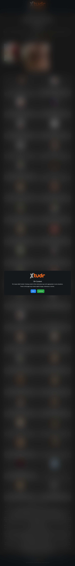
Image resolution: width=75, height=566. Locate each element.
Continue (41, 291)
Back (33, 291)
